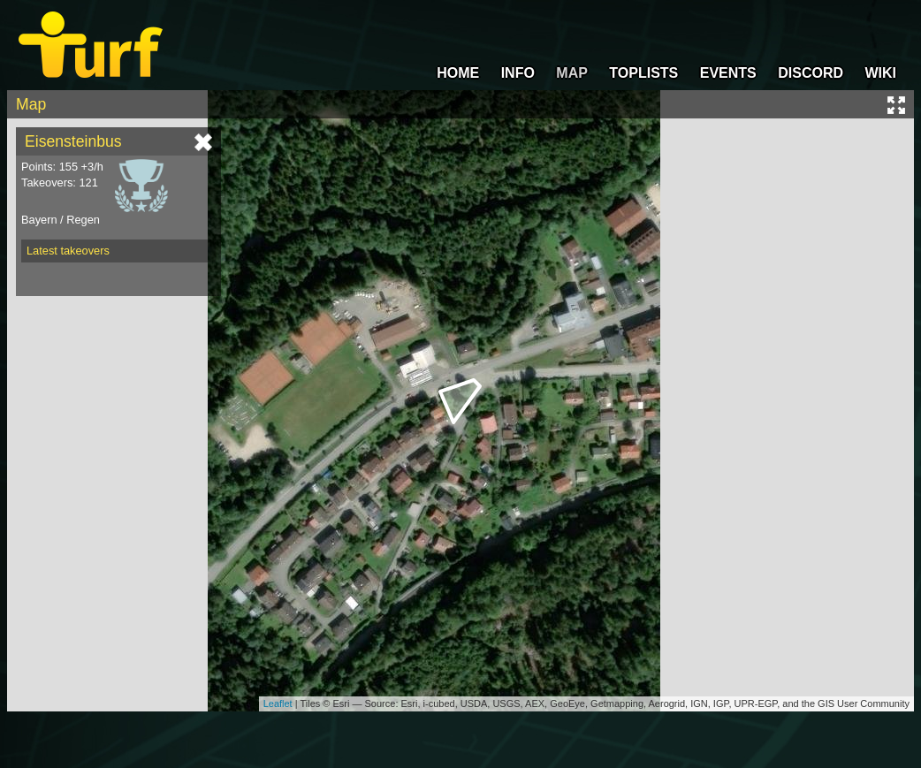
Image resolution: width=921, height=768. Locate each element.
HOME (458, 72)
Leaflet (278, 703)
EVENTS (728, 72)
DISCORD (810, 72)
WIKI (880, 72)
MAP (572, 72)
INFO (518, 72)
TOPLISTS (643, 72)
